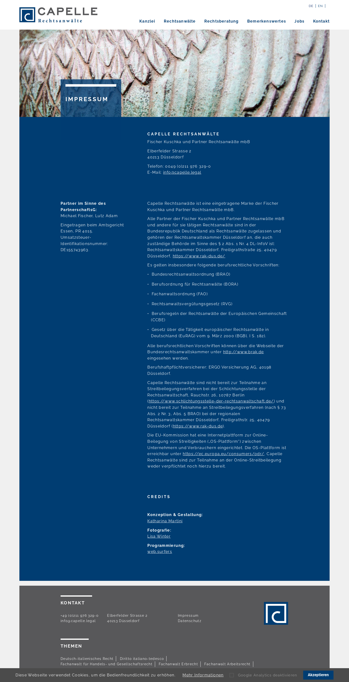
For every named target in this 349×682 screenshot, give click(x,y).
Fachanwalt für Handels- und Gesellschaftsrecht (106, 664)
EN (320, 6)
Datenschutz (189, 621)
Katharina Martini (164, 521)
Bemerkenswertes (266, 21)
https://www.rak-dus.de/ (199, 256)
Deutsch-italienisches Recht (87, 659)
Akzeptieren (318, 675)
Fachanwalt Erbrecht (178, 664)
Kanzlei (147, 21)
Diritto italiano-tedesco (142, 659)
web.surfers (159, 551)
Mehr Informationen (202, 675)
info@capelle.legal (182, 172)
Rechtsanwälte (180, 21)
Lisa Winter (159, 536)
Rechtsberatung (221, 21)
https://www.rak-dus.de (198, 426)
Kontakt (321, 21)
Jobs (299, 21)
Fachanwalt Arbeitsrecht (227, 664)
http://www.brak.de (243, 352)
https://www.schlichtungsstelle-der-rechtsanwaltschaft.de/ (211, 401)
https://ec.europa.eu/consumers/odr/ (223, 454)
